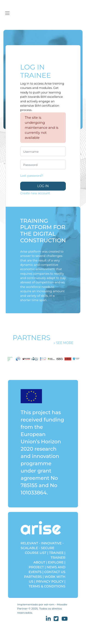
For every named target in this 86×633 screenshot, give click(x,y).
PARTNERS (33, 577)
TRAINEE (56, 553)
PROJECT (36, 567)
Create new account (35, 193)
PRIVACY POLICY (50, 581)
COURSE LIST (35, 553)
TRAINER (58, 557)
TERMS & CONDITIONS (47, 586)
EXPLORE (56, 562)
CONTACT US (54, 572)
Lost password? (31, 175)
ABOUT (39, 562)
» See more (63, 343)
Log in (43, 186)
